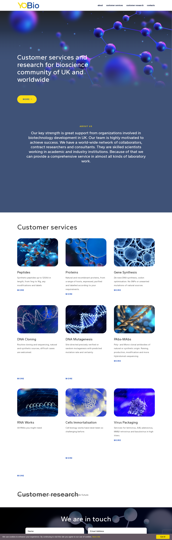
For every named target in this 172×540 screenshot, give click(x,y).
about (100, 5)
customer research (135, 5)
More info (96, 537)
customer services (114, 5)
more (26, 99)
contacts (151, 5)
